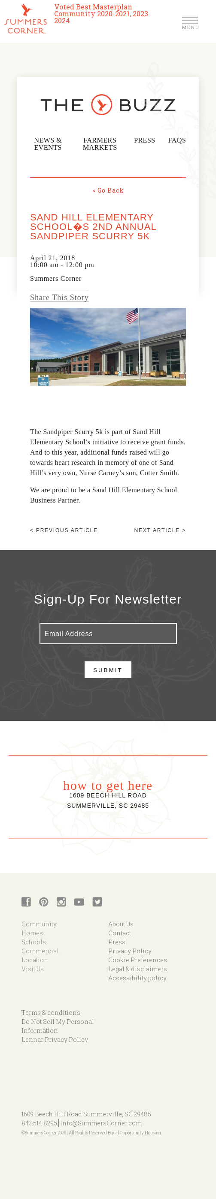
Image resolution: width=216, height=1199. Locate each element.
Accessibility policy (137, 977)
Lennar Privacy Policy (54, 1038)
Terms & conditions (50, 1011)
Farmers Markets (105, 144)
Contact (119, 932)
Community (39, 923)
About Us (121, 923)
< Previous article (64, 529)
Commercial (40, 950)
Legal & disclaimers (137, 968)
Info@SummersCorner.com (101, 1122)
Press (149, 140)
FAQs (178, 140)
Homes (32, 932)
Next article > (160, 529)
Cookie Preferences (137, 959)
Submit (108, 669)
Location (34, 959)
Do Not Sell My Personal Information (57, 1024)
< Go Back (108, 189)
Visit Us (32, 968)
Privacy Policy (130, 950)
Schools (33, 941)
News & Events (49, 144)
